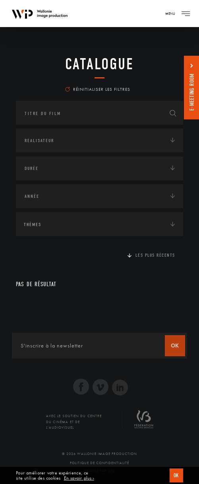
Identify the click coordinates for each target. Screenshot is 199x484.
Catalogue (99, 64)
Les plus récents (155, 255)
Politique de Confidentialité (99, 463)
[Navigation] (185, 13)
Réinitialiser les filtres (97, 89)
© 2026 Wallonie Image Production (99, 453)
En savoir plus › (79, 478)
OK (176, 475)
